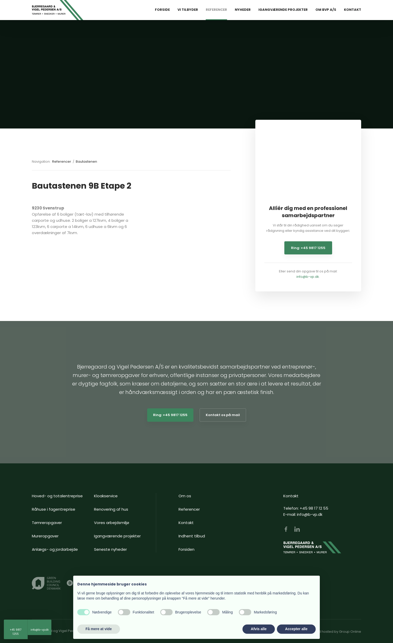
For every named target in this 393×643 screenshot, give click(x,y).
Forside (162, 9)
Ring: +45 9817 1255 (308, 247)
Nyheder (243, 9)
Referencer (216, 9)
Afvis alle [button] (258, 629)
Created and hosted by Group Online (330, 631)
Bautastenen (86, 161)
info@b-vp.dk (307, 276)
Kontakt (352, 9)
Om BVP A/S (325, 9)
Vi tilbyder (187, 9)
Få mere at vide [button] (99, 629)
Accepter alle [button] (296, 629)
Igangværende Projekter (283, 9)
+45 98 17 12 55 (314, 508)
